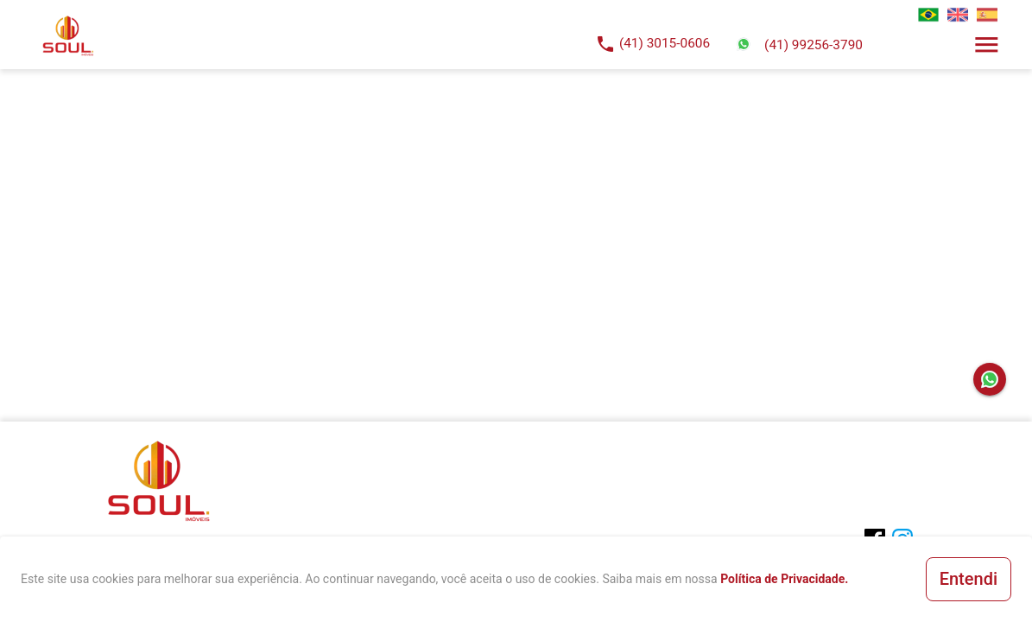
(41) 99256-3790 (813, 45)
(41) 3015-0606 (664, 43)
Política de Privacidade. (784, 579)
